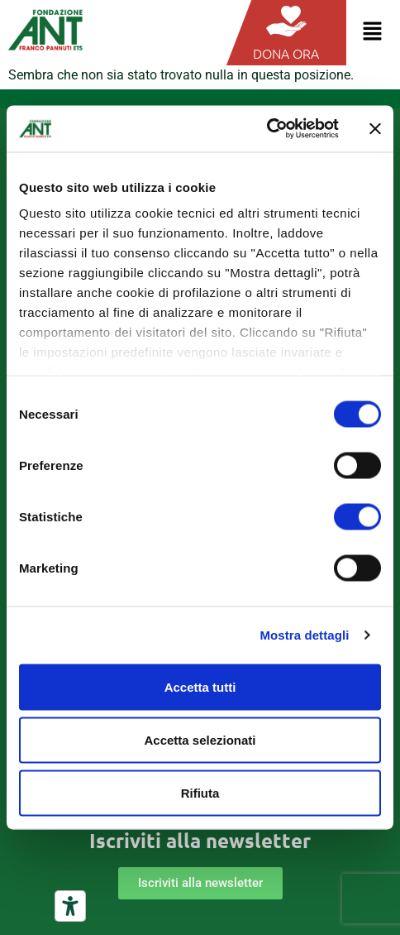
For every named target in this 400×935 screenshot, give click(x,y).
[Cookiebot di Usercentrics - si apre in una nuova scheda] (266, 129)
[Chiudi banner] (375, 128)
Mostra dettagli (304, 635)
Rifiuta (200, 792)
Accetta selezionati (199, 739)
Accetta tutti (200, 686)
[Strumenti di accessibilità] (70, 906)
